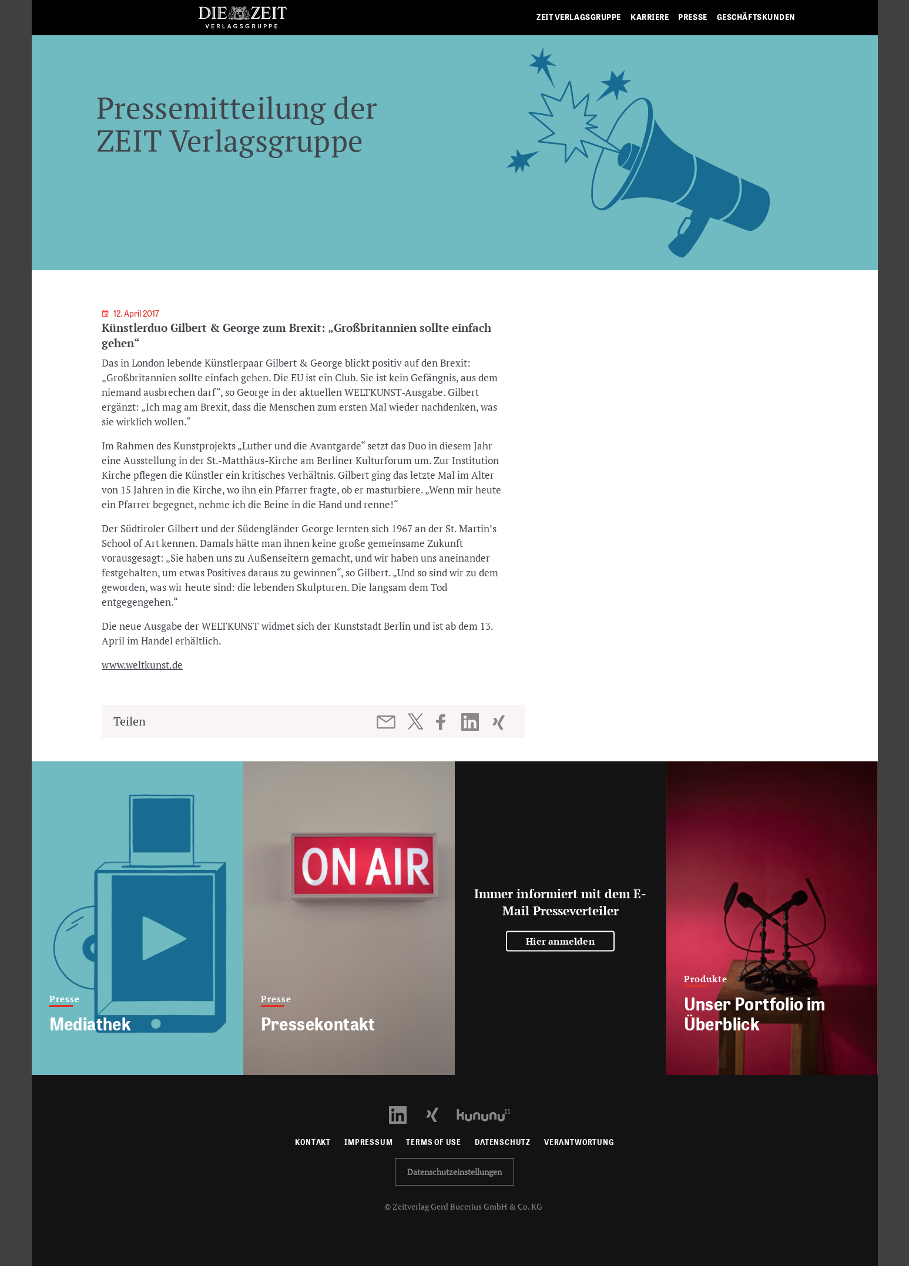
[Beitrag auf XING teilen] (499, 722)
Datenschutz (503, 1142)
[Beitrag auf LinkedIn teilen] (471, 722)
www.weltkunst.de (142, 664)
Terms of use (433, 1142)
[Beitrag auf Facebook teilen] (446, 722)
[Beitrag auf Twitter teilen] (415, 721)
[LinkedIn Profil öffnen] (404, 1114)
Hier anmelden (560, 941)
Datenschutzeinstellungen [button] (454, 1171)
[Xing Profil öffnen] (439, 1114)
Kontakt (313, 1142)
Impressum (368, 1142)
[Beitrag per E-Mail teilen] (387, 722)
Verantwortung (579, 1142)
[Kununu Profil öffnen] (489, 1114)
